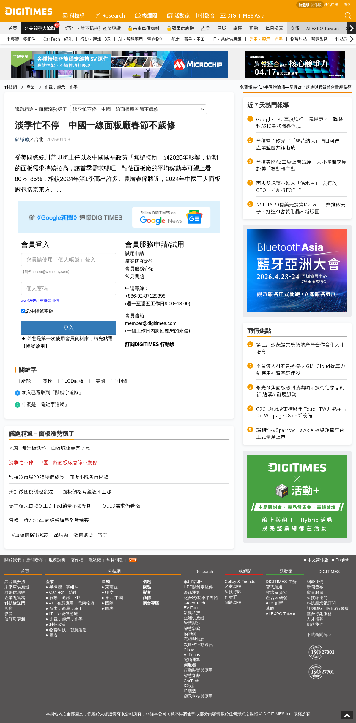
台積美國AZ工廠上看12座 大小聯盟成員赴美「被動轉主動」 (301, 165)
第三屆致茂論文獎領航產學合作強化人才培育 (300, 348)
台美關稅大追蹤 (41, 26)
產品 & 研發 (276, 597)
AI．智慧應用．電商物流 (141, 39)
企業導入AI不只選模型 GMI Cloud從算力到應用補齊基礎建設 (300, 369)
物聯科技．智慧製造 (309, 39)
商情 (294, 28)
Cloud (189, 650)
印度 (109, 592)
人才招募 (315, 619)
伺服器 (190, 664)
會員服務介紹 (139, 268)
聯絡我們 (315, 624)
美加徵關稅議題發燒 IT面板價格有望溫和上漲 (60, 491)
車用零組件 (194, 581)
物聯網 (190, 634)
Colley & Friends (240, 581)
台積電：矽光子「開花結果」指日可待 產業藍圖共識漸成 (300, 144)
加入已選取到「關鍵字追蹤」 (53, 392)
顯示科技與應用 (198, 696)
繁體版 (304, 4)
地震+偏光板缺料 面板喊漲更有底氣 (49, 447)
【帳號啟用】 (35, 346)
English (342, 560)
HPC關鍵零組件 (198, 587)
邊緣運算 (192, 592)
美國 (100, 381)
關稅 (47, 381)
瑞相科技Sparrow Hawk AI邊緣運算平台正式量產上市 (300, 433)
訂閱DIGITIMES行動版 (328, 608)
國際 (109, 603)
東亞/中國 (114, 597)
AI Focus (192, 654)
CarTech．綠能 (58, 39)
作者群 (231, 597)
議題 (237, 28)
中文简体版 (318, 560)
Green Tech (194, 603)
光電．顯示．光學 (266, 39)
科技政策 (343, 39)
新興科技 (192, 612)
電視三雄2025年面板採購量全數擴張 (49, 520)
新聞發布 (34, 560)
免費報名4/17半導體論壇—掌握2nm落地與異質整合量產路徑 (296, 87)
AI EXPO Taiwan (322, 28)
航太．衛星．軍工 (188, 39)
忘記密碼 (29, 300)
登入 (347, 4)
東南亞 (111, 587)
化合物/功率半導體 (201, 597)
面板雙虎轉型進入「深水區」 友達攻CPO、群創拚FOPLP (296, 186)
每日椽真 (274, 28)
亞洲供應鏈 (194, 617)
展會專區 (151, 603)
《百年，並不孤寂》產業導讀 (92, 28)
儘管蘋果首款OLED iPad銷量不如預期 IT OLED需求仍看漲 (74, 505)
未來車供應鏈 (144, 28)
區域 (221, 28)
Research (110, 15)
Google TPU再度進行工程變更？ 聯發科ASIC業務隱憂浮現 (299, 123)
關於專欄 (233, 602)
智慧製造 (192, 623)
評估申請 (331, 4)
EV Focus (193, 607)
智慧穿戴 (192, 675)
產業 (205, 28)
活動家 (178, 15)
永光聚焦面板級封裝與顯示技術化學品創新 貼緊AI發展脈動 (300, 391)
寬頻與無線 (194, 639)
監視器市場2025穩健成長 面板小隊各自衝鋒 (58, 476)
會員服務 (315, 592)
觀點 (253, 28)
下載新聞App (319, 634)
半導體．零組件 (21, 39)
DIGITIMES (329, 571)
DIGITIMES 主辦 (281, 581)
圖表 (53, 635)
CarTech (191, 680)
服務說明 (57, 560)
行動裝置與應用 (198, 670)
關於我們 (12, 560)
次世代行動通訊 (198, 644)
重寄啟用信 (49, 300)
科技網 (73, 15)
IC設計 (190, 685)
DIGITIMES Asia (242, 15)
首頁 (12, 28)
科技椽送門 (14, 603)
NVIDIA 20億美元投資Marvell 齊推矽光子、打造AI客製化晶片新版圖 (301, 208)
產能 (26, 381)
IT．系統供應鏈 (227, 39)
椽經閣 (146, 15)
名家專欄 (233, 586)
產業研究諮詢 (139, 261)
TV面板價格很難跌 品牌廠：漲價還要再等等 (58, 534)
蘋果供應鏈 (180, 28)
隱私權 (95, 560)
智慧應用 (274, 587)
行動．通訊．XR (95, 39)
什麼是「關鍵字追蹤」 (45, 404)
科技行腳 (233, 591)
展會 (8, 608)
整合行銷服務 (319, 613)
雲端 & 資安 (276, 592)
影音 (205, 15)
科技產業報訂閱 (321, 603)
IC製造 (190, 691)
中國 (122, 381)
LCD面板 (74, 381)
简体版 (316, 4)
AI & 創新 (274, 603)
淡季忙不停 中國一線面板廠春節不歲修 (53, 462)
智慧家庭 (192, 628)
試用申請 (134, 253)
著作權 (77, 560)
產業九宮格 (14, 597)
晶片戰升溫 (14, 581)
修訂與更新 (14, 619)
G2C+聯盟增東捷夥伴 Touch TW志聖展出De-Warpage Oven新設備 (301, 412)
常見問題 (134, 276)
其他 (270, 608)
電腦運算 (192, 659)
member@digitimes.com (151, 323)
